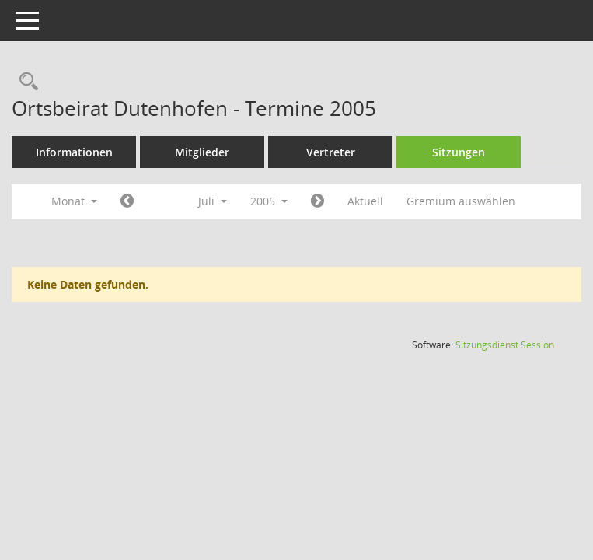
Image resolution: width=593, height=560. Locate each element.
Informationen (74, 152)
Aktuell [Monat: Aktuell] (365, 201)
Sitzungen (458, 152)
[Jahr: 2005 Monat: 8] (317, 201)
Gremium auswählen (460, 201)
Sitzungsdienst (504, 345)
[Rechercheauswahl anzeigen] (25, 82)
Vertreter (330, 152)
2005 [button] (269, 201)
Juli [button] (212, 201)
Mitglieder (202, 152)
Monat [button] (74, 201)
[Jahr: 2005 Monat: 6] (127, 201)
